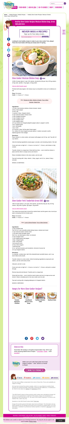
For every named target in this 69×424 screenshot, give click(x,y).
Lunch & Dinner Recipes (30, 222)
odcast (54, 415)
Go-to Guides (38, 415)
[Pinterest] (8, 44)
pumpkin (16, 353)
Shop (51, 7)
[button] (34, 370)
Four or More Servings (42, 222)
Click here (48, 406)
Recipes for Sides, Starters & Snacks (33, 100)
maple (45, 351)
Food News (22, 7)
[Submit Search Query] (65, 3)
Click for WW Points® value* (19, 86)
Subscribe (58, 7)
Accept (60, 420)
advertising (34, 389)
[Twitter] (8, 50)
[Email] (8, 55)
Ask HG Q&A (32, 7)
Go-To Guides (42, 7)
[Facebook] (8, 39)
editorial (27, 389)
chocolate (40, 351)
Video (48, 415)
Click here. (36, 401)
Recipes (15, 415)
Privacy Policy (32, 421)
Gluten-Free (37, 102)
